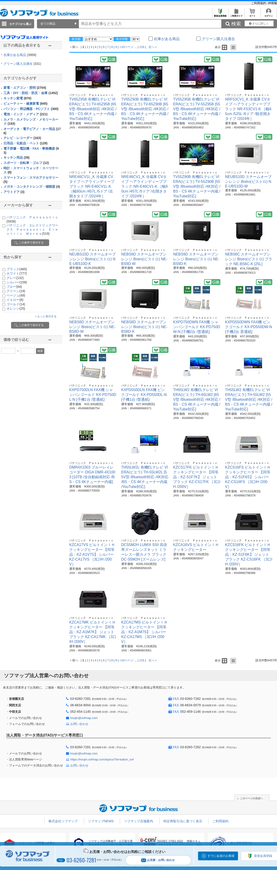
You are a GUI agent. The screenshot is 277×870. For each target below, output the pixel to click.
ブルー (14, 286)
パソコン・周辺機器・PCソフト (30, 109)
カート (252, 14)
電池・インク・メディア (25, 114)
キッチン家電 (17, 98)
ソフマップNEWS (101, 821)
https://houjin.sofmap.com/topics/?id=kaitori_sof (102, 759)
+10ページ (126, 47)
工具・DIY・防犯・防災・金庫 (30, 93)
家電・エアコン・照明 (24, 87)
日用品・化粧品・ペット (25, 143)
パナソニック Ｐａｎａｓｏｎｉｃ (91, 95)
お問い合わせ (79, 724)
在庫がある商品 (19, 55)
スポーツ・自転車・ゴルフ (26, 163)
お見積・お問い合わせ (158, 860)
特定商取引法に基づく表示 (182, 821)
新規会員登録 (220, 14)
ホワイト (16, 273)
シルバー (16, 282)
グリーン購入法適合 (22, 63)
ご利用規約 (259, 3)
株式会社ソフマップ (63, 821)
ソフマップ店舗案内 (138, 821)
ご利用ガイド (236, 14)
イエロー (14, 300)
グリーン (15, 291)
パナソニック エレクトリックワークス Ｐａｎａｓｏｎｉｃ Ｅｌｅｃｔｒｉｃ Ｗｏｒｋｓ (32, 229)
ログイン (268, 14)
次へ (151, 47)
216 (142, 47)
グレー (15, 278)
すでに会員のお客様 (221, 856)
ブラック (16, 269)
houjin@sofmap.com (84, 718)
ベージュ (15, 295)
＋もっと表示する (45, 316)
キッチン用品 (16, 157)
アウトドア (13, 192)
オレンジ (15, 308)
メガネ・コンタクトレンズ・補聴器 (31, 186)
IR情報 (272, 3)
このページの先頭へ (251, 798)
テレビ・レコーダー (22, 138)
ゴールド (15, 304)
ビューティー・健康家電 (25, 103)
